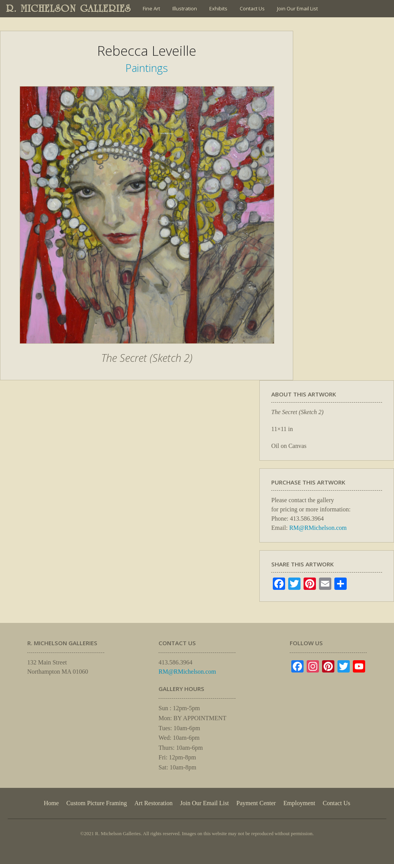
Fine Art (151, 8)
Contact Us (252, 8)
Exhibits (218, 8)
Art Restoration (153, 803)
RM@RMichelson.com (318, 527)
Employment (300, 803)
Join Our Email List (297, 8)
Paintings (146, 68)
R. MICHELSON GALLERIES (68, 8)
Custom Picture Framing (96, 803)
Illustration (184, 8)
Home (51, 803)
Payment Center (256, 803)
